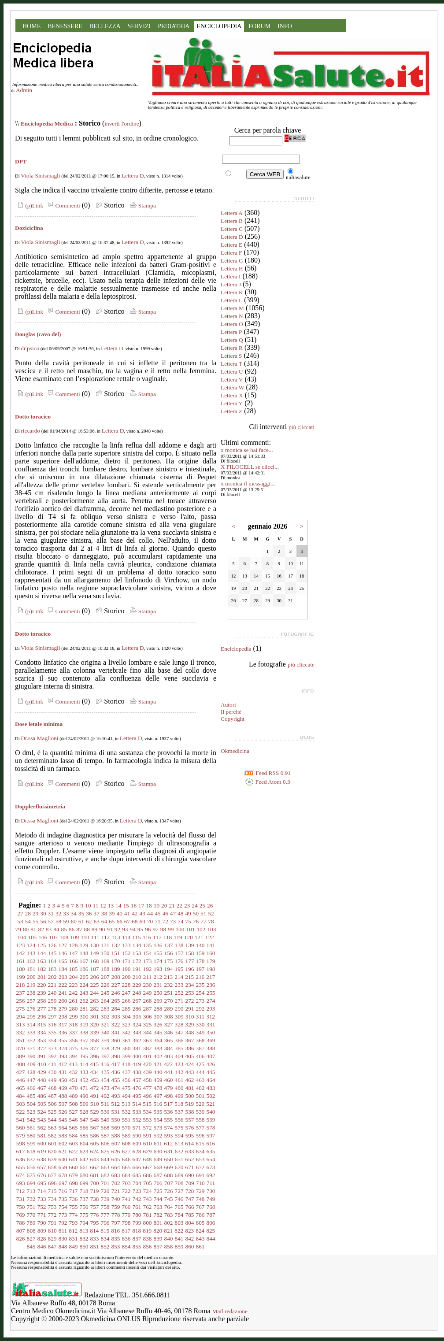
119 (178, 937)
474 (115, 1088)
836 (126, 1238)
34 (74, 913)
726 (168, 1191)
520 (200, 1103)
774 (73, 1214)
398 (115, 1056)
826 (20, 1238)
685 (137, 1175)
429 (41, 1072)
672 (200, 1167)
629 (147, 1151)
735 (63, 1199)
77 (203, 921)
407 (211, 1056)
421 (157, 1064)
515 (147, 1103)
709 (189, 1183)
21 (171, 905)
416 (104, 1064)
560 (20, 1127)
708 (179, 1183)
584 (73, 1135)
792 (63, 1222)
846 (41, 1246)
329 (189, 1024)
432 (73, 1072)
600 (41, 1143)
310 (189, 1016)
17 (141, 905)
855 (137, 1246)
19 (156, 905)
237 (20, 992)
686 (147, 1175)
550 (115, 1119)
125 (41, 945)
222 (63, 985)
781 (147, 1214)
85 (64, 929)
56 (43, 921)
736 (73, 1199)
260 (63, 1000)
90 (102, 929)
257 (31, 1000)
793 (73, 1222)
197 (200, 969)
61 (81, 921)
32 (58, 913)
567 (94, 1127)
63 (97, 921)
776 (94, 1214)
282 (94, 1008)
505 (41, 1103)
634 (200, 1151)
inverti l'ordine (121, 123)
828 (41, 1238)
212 (157, 977)
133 (126, 945)
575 (179, 1127)
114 (126, 937)
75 (188, 921)
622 (73, 1151)
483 (211, 1088)
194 (168, 969)
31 (51, 913)
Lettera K (232, 292)
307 (158, 1016)
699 (84, 1183)
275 (20, 1008)
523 (31, 1111)
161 (20, 961)
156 (168, 953)
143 (31, 953)
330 (200, 1024)
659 (63, 1167)
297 (52, 1016)
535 (158, 1111)
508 (73, 1103)
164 (52, 961)
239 (41, 992)
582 (52, 1135)
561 (31, 1127)
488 (63, 1096)
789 (31, 1222)
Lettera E (231, 244)
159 (200, 953)
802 (168, 1222)
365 (168, 1040)
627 (126, 1151)
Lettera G (232, 260)
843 (200, 1238)
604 (84, 1143)
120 (188, 937)
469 (63, 1088)
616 (210, 1143)
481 (189, 1088)
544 (52, 1119)
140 (200, 945)
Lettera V (232, 379)
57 (51, 921)
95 (140, 929)
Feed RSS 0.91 (267, 773)
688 (168, 1175)
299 (73, 1016)
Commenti (62, 205)
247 (126, 992)
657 (41, 1167)
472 (94, 1088)
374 (63, 1048)
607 (115, 1143)
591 (147, 1135)
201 (41, 977)
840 (168, 1238)
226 (105, 985)
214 (178, 977)
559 (211, 1119)
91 (109, 929)
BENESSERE (65, 26)
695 (41, 1183)
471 (84, 1088)
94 (132, 929)
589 (126, 1135)
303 (115, 1016)
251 (168, 992)
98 (163, 929)
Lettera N (232, 316)
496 (147, 1096)
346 (168, 1032)
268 (147, 1000)
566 (84, 1127)
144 (41, 953)
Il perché (231, 711)
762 (147, 1207)
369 (211, 1040)
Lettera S (231, 355)
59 (66, 921)
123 (20, 945)
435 (105, 1072)
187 (94, 969)
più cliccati (301, 427)
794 (84, 1222)
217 (210, 977)
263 (94, 1000)
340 (105, 1032)
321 (105, 1024)
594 (179, 1135)
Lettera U (232, 371)
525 (52, 1111)
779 (126, 1214)
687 (158, 1175)
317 (63, 1024)
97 (155, 929)
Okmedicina (235, 751)
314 (31, 1024)
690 (189, 1175)
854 (126, 1246)
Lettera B (232, 221)
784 (179, 1214)
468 (52, 1088)
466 (31, 1088)
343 (137, 1032)
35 (81, 913)
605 (94, 1143)
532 (126, 1111)
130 (94, 945)
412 (62, 1064)
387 (200, 1048)
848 (63, 1246)
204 (73, 977)
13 (111, 905)
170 (115, 961)
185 (73, 969)
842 (189, 1238)
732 (31, 1199)
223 (73, 985)
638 (41, 1159)
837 (137, 1238)
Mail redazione (230, 1311)
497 (158, 1096)
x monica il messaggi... (248, 483)
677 (52, 1175)
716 (63, 1191)
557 (189, 1119)
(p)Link (29, 205)
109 (74, 937)
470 (73, 1088)
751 (31, 1207)
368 (200, 1040)
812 (73, 1230)
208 (115, 977)
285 (126, 1008)
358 (94, 1040)
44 (150, 913)
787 (211, 1214)
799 (137, 1222)
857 (158, 1246)
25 (202, 905)
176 (179, 961)
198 (211, 969)
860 (189, 1246)
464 (211, 1080)
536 (168, 1111)
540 (211, 1111)
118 (167, 937)
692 (211, 1175)
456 (126, 1080)
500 (189, 1096)
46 (165, 913)
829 (52, 1238)
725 (158, 1191)
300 (84, 1016)
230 (147, 985)
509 (84, 1103)
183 (52, 969)
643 (94, 1159)
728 (189, 1191)
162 (31, 961)
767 (200, 1207)
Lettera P (231, 332)
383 (158, 1048)
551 (126, 1119)
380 (126, 1048)
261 (73, 1000)
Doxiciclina (29, 228)
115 (136, 937)
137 (168, 945)
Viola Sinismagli (40, 175)
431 (63, 1072)
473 (105, 1088)
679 (73, 1175)
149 (94, 953)
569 (115, 1127)
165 (63, 961)
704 (137, 1183)
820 (157, 1230)
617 (20, 1151)
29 (35, 913)
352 (31, 1040)
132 (115, 945)
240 (52, 992)
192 (147, 969)
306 (147, 1016)
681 (94, 1175)
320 (94, 1024)
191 (137, 969)
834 (105, 1238)
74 (180, 921)
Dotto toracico (33, 416)
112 (105, 937)
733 (41, 1199)
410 (41, 1064)
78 (211, 921)
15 (126, 905)
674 (20, 1175)
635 (211, 1151)
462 (189, 1080)
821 (168, 1230)
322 (115, 1024)
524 (41, 1111)
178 (200, 961)
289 (168, 1008)
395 (84, 1056)
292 (200, 1008)
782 (158, 1214)
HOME (31, 26)
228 (126, 985)
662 (94, 1167)
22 (179, 905)
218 (20, 985)
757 (94, 1207)
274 (211, 1000)
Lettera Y (232, 403)
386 (189, 1048)
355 (63, 1040)
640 (63, 1159)
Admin (24, 90)
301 (94, 1016)
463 (200, 1080)
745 (168, 1199)
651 (179, 1159)
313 (20, 1024)
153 (137, 953)
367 (189, 1040)
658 (52, 1167)
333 (31, 1032)
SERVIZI (139, 26)
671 (189, 1167)
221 (52, 985)
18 (149, 905)
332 (20, 1032)
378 (105, 1048)
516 (157, 1103)
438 (137, 1072)
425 (200, 1064)
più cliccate (301, 664)
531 (115, 1111)
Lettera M (232, 308)
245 (105, 992)
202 (52, 977)
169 (105, 961)
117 (157, 937)
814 (94, 1230)
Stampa (142, 205)
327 (168, 1024)
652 (189, 1159)
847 (52, 1246)
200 (31, 977)
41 (127, 913)
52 (211, 913)
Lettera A (232, 213)
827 (31, 1238)
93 (125, 929)
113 (115, 937)
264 (105, 1000)
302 (105, 1016)
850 (84, 1246)
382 (147, 1048)
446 (20, 1080)
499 (179, 1096)
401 (147, 1056)
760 (126, 1207)
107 (53, 937)
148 (84, 953)
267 (137, 1000)
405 (189, 1056)
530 (105, 1111)
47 (173, 913)
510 (94, 1103)
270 (168, 1000)
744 (158, 1199)
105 (32, 937)
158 (189, 953)
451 (73, 1080)
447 (31, 1080)
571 (137, 1127)
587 (105, 1135)
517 (168, 1103)
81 (33, 929)
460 (168, 1080)
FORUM (259, 26)
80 (26, 929)
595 (189, 1135)
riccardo (30, 430)
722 (126, 1191)
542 (31, 1119)
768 (211, 1207)
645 (115, 1159)
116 (147, 937)
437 (126, 1072)
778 (115, 1214)
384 (168, 1048)
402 (158, 1056)
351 (20, 1040)
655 (20, 1167)
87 (79, 929)
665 (126, 1167)
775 (84, 1214)
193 (158, 969)
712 (20, 1191)
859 (179, 1246)
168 (94, 961)
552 (137, 1119)
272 (189, 1000)
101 (190, 929)
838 (147, 1238)
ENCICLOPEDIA (218, 26)
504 (31, 1103)
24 (194, 905)
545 (63, 1119)
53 (20, 921)
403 (168, 1056)
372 (41, 1048)
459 (158, 1080)
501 (200, 1096)
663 (105, 1167)
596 (200, 1135)
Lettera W (232, 387)
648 (147, 1159)
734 (52, 1199)
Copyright (232, 718)
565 (73, 1127)
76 (196, 921)
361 (126, 1040)
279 (63, 1008)
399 (126, 1056)
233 (179, 985)
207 (105, 977)
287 (147, 1008)
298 (63, 1016)
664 (115, 1167)
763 (158, 1207)
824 (200, 1230)
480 (179, 1088)
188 (105, 969)
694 (31, 1183)
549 (105, 1119)
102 (200, 929)
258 (41, 1000)
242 (73, 992)
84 (56, 929)
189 (115, 969)
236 (211, 985)
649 (158, 1159)
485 (31, 1096)
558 (200, 1119)
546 (73, 1119)
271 (179, 1000)
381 (137, 1048)
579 (20, 1135)
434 (94, 1072)
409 (31, 1064)
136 (158, 945)
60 (74, 921)
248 (137, 992)
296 (41, 1016)
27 (20, 913)
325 (147, 1024)
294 (20, 1016)
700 (94, 1183)
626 (115, 1151)
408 (20, 1064)
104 (21, 937)
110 (85, 937)
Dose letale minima (39, 724)
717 (73, 1191)
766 (189, 1207)
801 (158, 1222)
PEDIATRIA (173, 26)
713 (31, 1191)
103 (211, 929)
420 (147, 1064)
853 (115, 1246)
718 (84, 1191)
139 (189, 945)
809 (41, 1230)
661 (84, 1167)
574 (168, 1127)
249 (147, 992)
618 (31, 1151)
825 (210, 1230)
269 (158, 1000)
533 (137, 1111)
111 (95, 937)
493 (115, 1096)
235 (200, 985)
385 (179, 1048)
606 (105, 1143)
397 (105, 1056)
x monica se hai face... (247, 450)
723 (137, 1191)
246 (115, 992)
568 (105, 1127)
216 (200, 977)
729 (200, 1191)
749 (211, 1199)
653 (200, 1159)
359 (105, 1040)
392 (52, 1056)
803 (179, 1222)
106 (42, 937)
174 (158, 961)
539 (200, 1111)
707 (168, 1183)
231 (158, 985)
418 (126, 1064)
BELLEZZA (105, 26)
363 (147, 1040)
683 (115, 1175)
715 (52, 1191)
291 (189, 1008)
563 (52, 1127)
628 (137, 1151)
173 (147, 961)
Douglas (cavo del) (38, 334)
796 (105, 1222)
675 (31, 1175)
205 (84, 977)
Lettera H (232, 268)
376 (84, 1048)
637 (31, 1159)
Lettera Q (232, 340)
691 (200, 1175)
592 (158, 1135)
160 (211, 953)
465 (20, 1088)
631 (168, 1151)
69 (142, 921)
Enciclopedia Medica (47, 123)
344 (147, 1032)
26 (210, 905)
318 (73, 1024)
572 (147, 1127)
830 (63, 1238)
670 (179, 1167)
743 (147, 1199)
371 (31, 1048)
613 (178, 1143)
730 (211, 1191)
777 (105, 1214)
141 (211, 945)
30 (43, 913)
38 (104, 913)
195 (179, 969)
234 (189, 985)
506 (52, 1103)
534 (147, 1111)
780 (137, 1214)
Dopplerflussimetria (40, 806)
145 (52, 953)
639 (52, 1159)
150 (105, 953)
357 (84, 1040)
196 (189, 969)
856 (147, 1246)
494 (126, 1096)
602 (63, 1143)
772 (52, 1214)
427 (20, 1072)
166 (73, 961)
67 (127, 921)
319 (84, 1024)
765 (179, 1207)
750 (20, 1207)
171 (126, 961)
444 (200, 1072)
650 (168, 1159)
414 (83, 1064)
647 (137, 1159)
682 (105, 1175)
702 (115, 1183)
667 (147, 1167)
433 (84, 1072)
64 (104, 921)
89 (94, 929)
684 (126, 1175)
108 (63, 937)
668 (158, 1167)
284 (115, 1008)
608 (126, 1143)
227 (115, 985)
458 (147, 1080)
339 (94, 1032)
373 (52, 1048)
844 (211, 1238)
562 (41, 1127)
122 (209, 937)
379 (115, 1048)
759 (115, 1207)
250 (158, 992)
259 (52, 1000)
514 (136, 1103)
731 (20, 1199)
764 (168, 1207)
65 (112, 921)
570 (126, 1127)
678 (63, 1175)
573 (158, 1127)
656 (31, 1167)
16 (134, 905)
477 (147, 1088)
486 (41, 1096)
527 (73, 1111)
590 (137, 1135)
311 (200, 1016)
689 (179, 1175)
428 (31, 1072)
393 (63, 1056)
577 (200, 1127)
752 (41, 1207)
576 (189, 1127)
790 (41, 1222)
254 (200, 992)
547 (84, 1119)
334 (41, 1032)
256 (20, 1000)
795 (94, 1222)
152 (126, 953)
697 (63, 1183)
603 (73, 1143)
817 (126, 1230)
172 (137, 961)
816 (115, 1230)
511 (105, 1103)
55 (35, 921)
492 (105, 1096)
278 (52, 1008)
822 (178, 1230)
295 (31, 1016)
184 (63, 969)
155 (158, 953)
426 (210, 1064)
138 (179, 945)
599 (31, 1143)
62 (89, 921)
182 (41, 969)
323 (126, 1024)
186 (84, 969)
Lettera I (231, 276)
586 (94, 1135)
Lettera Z (231, 411)
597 (211, 1135)
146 (63, 953)
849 (73, 1246)
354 (52, 1040)
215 (189, 977)
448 (41, 1080)
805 (200, 1222)
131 (105, 945)
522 (20, 1111)
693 (20, 1183)
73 (173, 921)
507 (63, 1103)
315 (41, 1024)
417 (115, 1064)
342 (126, 1032)
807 (20, 1230)
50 (196, 913)
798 (126, 1222)
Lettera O (232, 324)
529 (94, 1111)
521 (210, 1103)
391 (41, 1056)
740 (115, 1199)
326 (158, 1024)
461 (179, 1080)
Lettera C (232, 229)
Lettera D (133, 175)
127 (63, 945)
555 (168, 1119)
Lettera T (231, 363)
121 (199, 937)
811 (63, 1230)
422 (168, 1064)
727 (179, 1191)
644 (105, 1159)
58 (58, 921)
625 (105, 1151)
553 (147, 1119)
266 (126, 1000)
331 (211, 1024)
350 (211, 1032)
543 (41, 1119)
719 (94, 1191)
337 (73, 1032)
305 (137, 1016)
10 (88, 905)
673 (211, 1167)
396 (94, 1056)
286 (137, 1008)
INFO (285, 26)
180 (20, 969)
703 (126, 1183)
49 (188, 913)
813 (83, 1230)
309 (179, 1016)
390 (31, 1056)
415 (94, 1064)
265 (115, 1000)
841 (179, 1238)
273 (200, 1000)
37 (97, 913)
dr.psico (30, 348)
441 (168, 1072)
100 (179, 929)
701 (105, 1183)
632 (179, 1151)
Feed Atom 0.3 (267, 781)
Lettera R (232, 348)
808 (31, 1230)
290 (179, 1008)
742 (137, 1199)
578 (211, 1127)
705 (147, 1183)
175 (168, 961)
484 (20, 1096)
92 (117, 929)
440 (158, 1072)
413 (73, 1064)
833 (94, 1238)
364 (158, 1040)
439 (147, 1072)
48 (180, 913)
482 (200, 1088)
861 (200, 1246)
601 (52, 1143)
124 (31, 945)
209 (126, 977)
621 (63, 1151)
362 (137, 1040)
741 (126, 1199)
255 (211, 992)
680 (84, 1175)
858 (168, 1246)
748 (200, 1199)
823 (189, 1230)
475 (126, 1088)
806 (211, 1222)
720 (105, 1191)
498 (168, 1096)
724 (147, 1191)
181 (31, 969)
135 (147, 945)
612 (168, 1143)
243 (84, 992)
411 (52, 1064)
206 (94, 977)
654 (211, 1159)
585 (84, 1135)
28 (28, 913)
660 (73, 1167)
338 (84, 1032)
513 (126, 1103)
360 (115, 1040)
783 (168, 1214)
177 (189, 961)
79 (18, 929)
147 (73, 953)
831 (73, 1238)
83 (49, 929)
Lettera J (231, 284)
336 (63, 1032)
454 (105, 1080)
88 (87, 929)
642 (84, 1159)
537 (179, 1111)
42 (134, 913)
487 (52, 1096)
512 (115, 1103)
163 (41, 961)
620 (52, 1151)
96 (148, 929)
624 (94, 1151)
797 (115, 1222)
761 (137, 1207)
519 (189, 1103)
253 (189, 992)
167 (84, 961)
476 (137, 1088)
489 (73, 1096)
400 (137, 1056)
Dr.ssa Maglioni (39, 738)
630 (158, 1151)
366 (179, 1040)
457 (137, 1080)
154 (147, 953)
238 (31, 992)
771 (41, 1214)
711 (211, 1183)
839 (158, 1238)
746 (179, 1199)
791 (52, 1222)
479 (168, 1088)
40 (119, 913)
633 (189, 1151)
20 (164, 905)
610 (147, 1143)
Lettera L (231, 300)
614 (189, 1143)
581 (41, 1135)
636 (20, 1159)
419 (136, 1064)
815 (104, 1230)
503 (20, 1103)
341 (115, 1032)
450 (63, 1080)
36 (89, 913)
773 (63, 1214)
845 (31, 1246)
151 (115, 953)
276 (31, 1008)
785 (189, 1214)
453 (94, 1080)
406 (200, 1056)
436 (115, 1072)
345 (158, 1032)
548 (94, 1119)
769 (20, 1214)
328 (179, 1024)
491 (94, 1096)
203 (63, 977)
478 (158, 1088)
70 (150, 921)
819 (147, 1230)
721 (115, 1191)
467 (41, 1088)
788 (20, 1222)
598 (20, 1143)
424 (189, 1064)
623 (84, 1151)
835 (115, 1238)
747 (189, 1199)
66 (119, 921)
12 (103, 905)
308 (168, 1016)
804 (189, 1222)
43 (142, 913)
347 (179, 1032)
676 (41, 1175)
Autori (228, 704)
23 (187, 905)
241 (63, 992)
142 (20, 953)
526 (63, 1111)
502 (211, 1096)
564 (63, 1127)
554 (158, 1119)
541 (20, 1119)
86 (71, 929)
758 (105, 1207)
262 (84, 1000)
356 (73, 1040)
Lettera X (232, 395)
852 (105, 1246)
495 (137, 1096)
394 (73, 1056)
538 (189, 1111)
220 (41, 985)
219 (31, 985)
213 (168, 977)
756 (84, 1207)
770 (31, 1214)
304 (126, 1016)
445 (211, 1072)
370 (20, 1048)
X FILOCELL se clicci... (250, 466)
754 (63, 1207)
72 (165, 921)
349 (200, 1032)
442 (179, 1072)
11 (96, 905)
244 (94, 992)
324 (137, 1024)
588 (115, 1135)
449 (52, 1080)
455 (115, 1080)
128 (73, 945)
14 (118, 905)
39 (112, 913)
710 (200, 1183)
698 (73, 1183)
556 (179, 1119)
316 (52, 1024)
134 (137, 945)
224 (84, 985)
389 (20, 1056)
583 (63, 1135)
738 (94, 1199)
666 (137, 1167)
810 (52, 1230)
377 (94, 1048)
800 (147, 1222)
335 (52, 1032)
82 (41, 929)
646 (126, 1159)
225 (94, 985)
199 (20, 977)
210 (137, 977)
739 (105, 1199)
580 (31, 1135)
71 (157, 921)
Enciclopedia (236, 648)
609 (137, 1143)
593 (168, 1135)
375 (73, 1048)
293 (211, 1008)
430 (52, 1072)
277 (41, 1008)
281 (84, 1008)
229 (137, 985)
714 (41, 1191)
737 (84, 1199)
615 (200, 1143)
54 (28, 921)
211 (147, 977)
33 (66, 913)
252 (179, 992)
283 (105, 1008)
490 (84, 1096)
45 (157, 913)
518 (178, 1103)
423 (178, 1064)
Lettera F (231, 252)
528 (84, 1111)
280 (73, 1008)
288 (158, 1008)
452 (84, 1080)
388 (211, 1048)
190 (126, 969)
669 (168, 1167)
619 (41, 1151)
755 (73, 1207)
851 (94, 1246)
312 (210, 1016)
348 (189, 1032)
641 (73, 1159)
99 (171, 929)
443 (189, 1072)
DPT (21, 161)
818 (136, 1230)
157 (179, 953)
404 (179, 1056)
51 (203, 913)
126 (52, 945)
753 (52, 1207)
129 (84, 945)
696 (52, 1183)
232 (168, 985)
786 (200, 1214)
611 (158, 1143)
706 (158, 1183)
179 (211, 961)
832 (84, 1238)
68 (134, 921)
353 (41, 1040)
